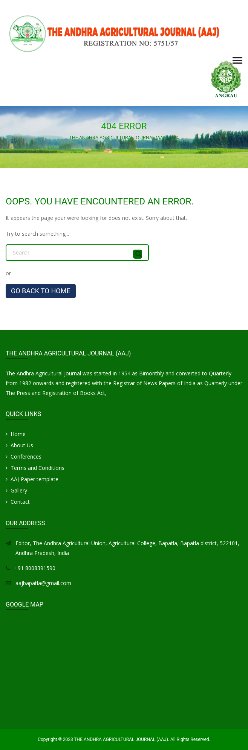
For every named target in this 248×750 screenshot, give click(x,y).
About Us (22, 445)
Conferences (26, 456)
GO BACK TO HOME (40, 291)
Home (18, 434)
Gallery (19, 490)
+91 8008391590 (34, 568)
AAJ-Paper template (34, 479)
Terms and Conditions (37, 467)
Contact (20, 501)
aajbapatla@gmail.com (43, 583)
